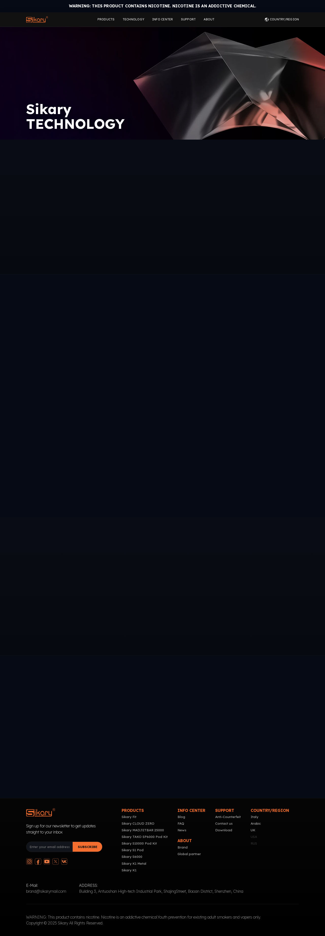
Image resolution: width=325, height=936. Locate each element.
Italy (254, 817)
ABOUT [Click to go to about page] (209, 19)
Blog (181, 817)
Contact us (224, 823)
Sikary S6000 (132, 857)
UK (253, 830)
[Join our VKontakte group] (64, 861)
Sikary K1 (129, 870)
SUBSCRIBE (87, 847)
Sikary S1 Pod (133, 850)
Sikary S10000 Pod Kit (139, 843)
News (182, 830)
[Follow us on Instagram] (29, 861)
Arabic (256, 823)
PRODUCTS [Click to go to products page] (106, 19)
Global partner (189, 854)
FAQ (181, 823)
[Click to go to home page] (37, 19)
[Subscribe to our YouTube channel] (47, 861)
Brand (183, 847)
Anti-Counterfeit (228, 817)
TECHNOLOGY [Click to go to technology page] (133, 19)
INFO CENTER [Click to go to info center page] (162, 19)
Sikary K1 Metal (134, 863)
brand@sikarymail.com (46, 891)
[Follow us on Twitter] (55, 861)
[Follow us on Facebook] (38, 861)
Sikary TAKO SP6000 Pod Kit (145, 837)
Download (223, 830)
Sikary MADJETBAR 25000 (143, 830)
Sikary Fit (129, 817)
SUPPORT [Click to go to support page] (188, 19)
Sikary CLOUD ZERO (138, 823)
